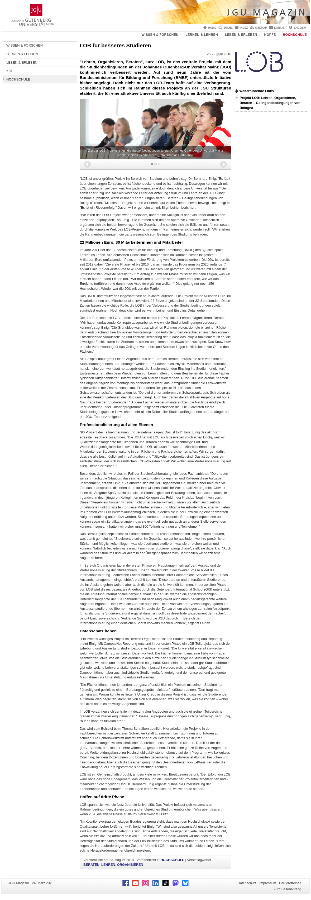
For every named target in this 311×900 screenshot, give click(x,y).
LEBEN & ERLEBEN (241, 35)
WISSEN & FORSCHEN (160, 35)
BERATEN (91, 865)
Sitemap (261, 27)
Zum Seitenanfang (287, 889)
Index (244, 27)
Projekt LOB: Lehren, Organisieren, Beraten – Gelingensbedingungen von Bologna (270, 103)
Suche (228, 27)
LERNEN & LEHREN (201, 35)
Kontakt (280, 27)
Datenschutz (247, 883)
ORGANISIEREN (130, 865)
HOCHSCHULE (295, 35)
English (300, 27)
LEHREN (108, 865)
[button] (87, 164)
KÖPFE (270, 35)
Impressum (267, 883)
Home (212, 27)
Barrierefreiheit (290, 883)
